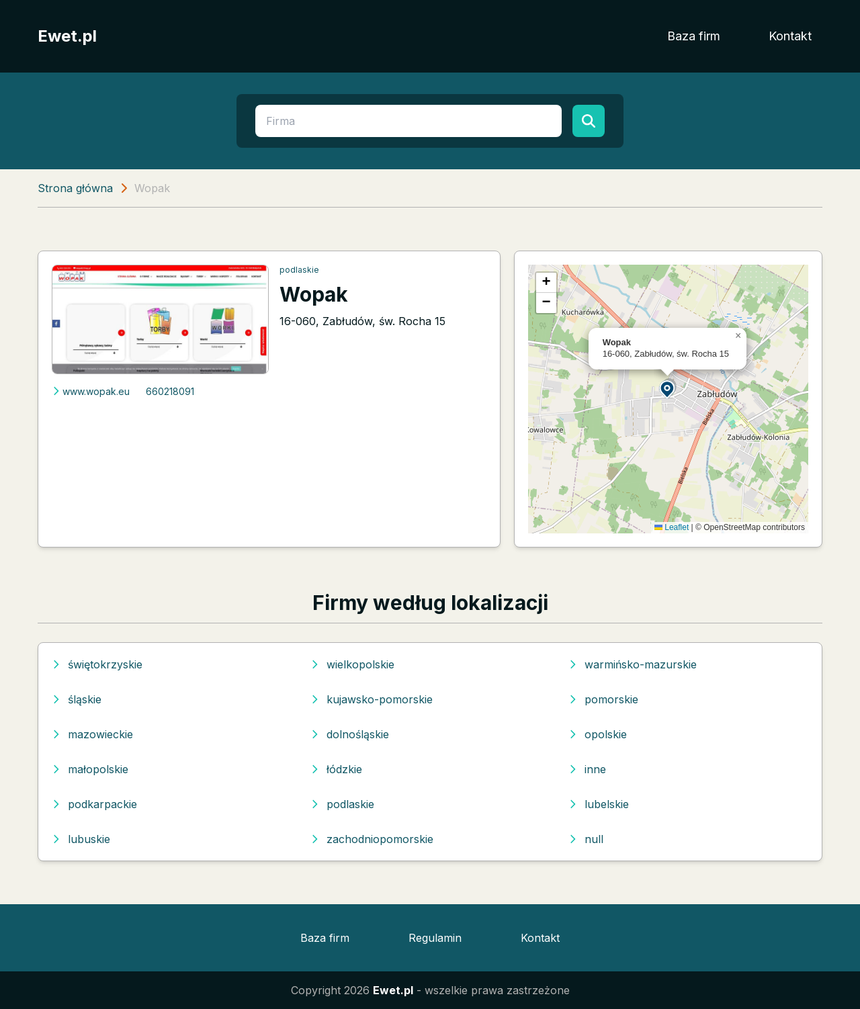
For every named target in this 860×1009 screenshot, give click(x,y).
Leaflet (671, 527)
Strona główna (75, 188)
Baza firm (693, 36)
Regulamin (435, 938)
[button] (668, 388)
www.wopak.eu (91, 391)
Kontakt (790, 36)
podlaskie (299, 270)
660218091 (170, 391)
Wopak (314, 294)
